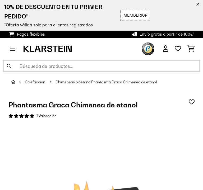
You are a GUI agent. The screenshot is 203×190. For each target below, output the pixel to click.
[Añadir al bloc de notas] (192, 102)
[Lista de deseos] (178, 49)
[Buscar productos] (101, 66)
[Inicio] (18, 82)
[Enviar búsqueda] (9, 66)
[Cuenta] (165, 49)
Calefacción (35, 82)
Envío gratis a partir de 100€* (167, 34)
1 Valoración (46, 116)
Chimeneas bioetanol (73, 82)
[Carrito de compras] (191, 49)
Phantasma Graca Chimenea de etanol (124, 82)
